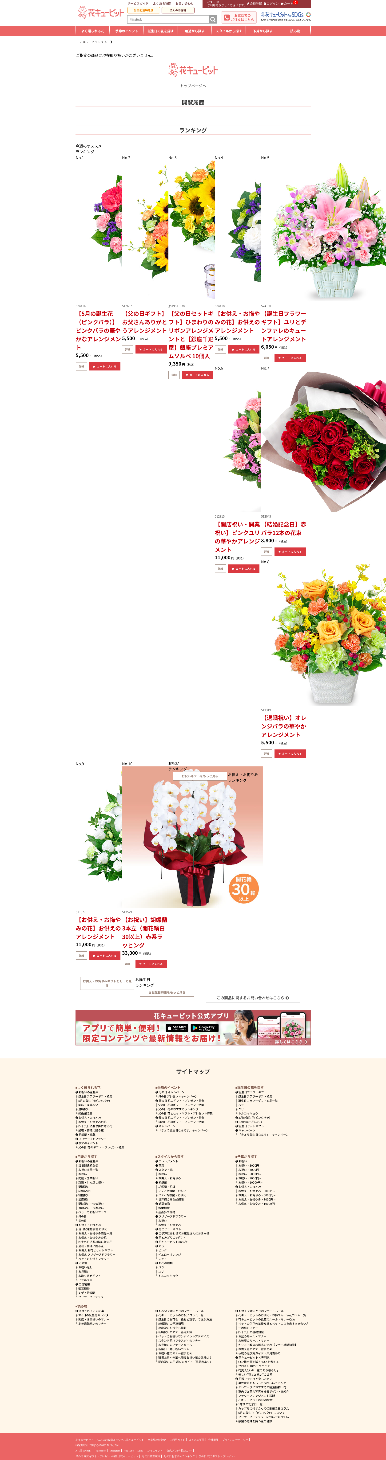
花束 (159, 1165)
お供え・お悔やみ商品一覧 (95, 1233)
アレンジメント (167, 1161)
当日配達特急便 (144, 10)
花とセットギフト (168, 1229)
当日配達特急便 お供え (92, 1229)
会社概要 (213, 1439)
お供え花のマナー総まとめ (255, 1349)
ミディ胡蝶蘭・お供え (172, 1195)
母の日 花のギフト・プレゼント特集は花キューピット (107, 1456)
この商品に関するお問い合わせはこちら (253, 997)
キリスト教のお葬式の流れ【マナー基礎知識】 (268, 1345)
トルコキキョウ (248, 1113)
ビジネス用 (85, 1280)
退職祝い (84, 1109)
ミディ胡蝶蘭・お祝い (172, 1191)
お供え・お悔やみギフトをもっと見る (107, 983)
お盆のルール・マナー (252, 1336)
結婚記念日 (85, 1113)
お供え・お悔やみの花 (92, 1122)
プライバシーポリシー (235, 1439)
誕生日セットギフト (249, 1126)
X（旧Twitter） (84, 1450)
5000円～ (250, 1174)
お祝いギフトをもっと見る (200, 776)
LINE (140, 1450)
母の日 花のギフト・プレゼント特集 (181, 1122)
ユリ (241, 1109)
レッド (162, 1259)
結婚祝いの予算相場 (171, 1323)
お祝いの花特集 (88, 1092)
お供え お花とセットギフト (95, 1250)
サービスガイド (138, 3)
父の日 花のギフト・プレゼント (217, 1456)
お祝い (82, 1174)
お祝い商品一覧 (88, 1170)
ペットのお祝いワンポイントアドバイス (183, 1336)
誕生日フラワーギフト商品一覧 (258, 1100)
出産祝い (84, 1199)
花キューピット (85, 1439)
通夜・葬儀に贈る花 (91, 1130)
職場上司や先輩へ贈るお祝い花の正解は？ (185, 1357)
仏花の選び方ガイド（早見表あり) (260, 1353)
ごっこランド (155, 1450)
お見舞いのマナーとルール (175, 1345)
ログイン (271, 3)
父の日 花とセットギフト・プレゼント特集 (185, 1113)
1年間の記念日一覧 (250, 1404)
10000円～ (250, 1182)
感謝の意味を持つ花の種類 (255, 1421)
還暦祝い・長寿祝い (91, 1208)
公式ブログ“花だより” (179, 1450)
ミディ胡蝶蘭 (86, 1293)
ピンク (162, 1250)
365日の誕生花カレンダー (94, 1315)
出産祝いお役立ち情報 (172, 1328)
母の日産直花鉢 (151, 1456)
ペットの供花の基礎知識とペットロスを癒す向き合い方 (273, 1323)
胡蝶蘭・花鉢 (86, 1134)
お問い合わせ (184, 3)
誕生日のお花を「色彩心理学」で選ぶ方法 (185, 1319)
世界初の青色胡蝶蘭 (171, 1199)
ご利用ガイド (177, 1439)
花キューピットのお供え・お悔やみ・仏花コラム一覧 (272, 1315)
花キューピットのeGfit (171, 1242)
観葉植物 (84, 1288)
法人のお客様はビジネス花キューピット (120, 1439)
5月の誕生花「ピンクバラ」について (261, 1413)
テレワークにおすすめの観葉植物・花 (262, 1387)
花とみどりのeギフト (170, 1237)
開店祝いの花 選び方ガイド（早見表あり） (185, 1362)
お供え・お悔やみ (90, 1117)
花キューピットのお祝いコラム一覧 (180, 1315)
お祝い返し (85, 1267)
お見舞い (84, 1271)
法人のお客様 (178, 10)
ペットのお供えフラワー (93, 1259)
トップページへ (193, 82)
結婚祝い (84, 1195)
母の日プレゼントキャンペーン (178, 1096)
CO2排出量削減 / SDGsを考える (258, 1362)
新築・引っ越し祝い (91, 1182)
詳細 (81, 366)
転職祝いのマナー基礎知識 (175, 1332)
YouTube (129, 1450)
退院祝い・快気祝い (91, 1203)
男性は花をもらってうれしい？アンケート (265, 1383)
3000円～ (250, 1165)
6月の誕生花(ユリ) (248, 1122)
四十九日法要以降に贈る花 (95, 1126)
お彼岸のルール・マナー (253, 1340)
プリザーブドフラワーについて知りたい (263, 1417)
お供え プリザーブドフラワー (96, 1254)
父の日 (82, 1220)
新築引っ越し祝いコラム (173, 1349)
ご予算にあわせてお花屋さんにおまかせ (182, 1233)
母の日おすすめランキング (179, 1456)
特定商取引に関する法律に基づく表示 (97, 1445)
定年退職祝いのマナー (92, 1323)
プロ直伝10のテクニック (254, 1366)
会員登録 (254, 3)
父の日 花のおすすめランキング (178, 1109)
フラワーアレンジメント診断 (256, 1396)
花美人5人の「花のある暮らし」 (258, 1370)
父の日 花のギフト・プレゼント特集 (101, 1147)
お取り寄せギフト (89, 1276)
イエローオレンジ (169, 1254)
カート (287, 3)
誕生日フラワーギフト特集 (95, 1096)
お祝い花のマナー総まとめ (175, 1353)
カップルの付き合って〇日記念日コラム (263, 1408)
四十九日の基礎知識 (251, 1332)
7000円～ (250, 1178)
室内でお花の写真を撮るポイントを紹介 (263, 1391)
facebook (101, 1450)
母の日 (82, 1216)
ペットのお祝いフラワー (93, 1212)
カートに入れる (105, 366)
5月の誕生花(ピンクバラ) (94, 1100)
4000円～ (250, 1170)
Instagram (115, 1450)
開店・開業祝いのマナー (93, 1319)
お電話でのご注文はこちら (242, 17)
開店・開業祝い (88, 1105)
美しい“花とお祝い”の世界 (255, 1374)
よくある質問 (162, 3)
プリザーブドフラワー (91, 1139)
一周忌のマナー (248, 1328)
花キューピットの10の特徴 (255, 1400)
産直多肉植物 (166, 1212)
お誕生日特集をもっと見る (167, 992)
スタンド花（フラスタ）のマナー (179, 1340)
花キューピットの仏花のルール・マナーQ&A (266, 1319)
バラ (241, 1105)
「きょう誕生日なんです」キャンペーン (183, 1130)
